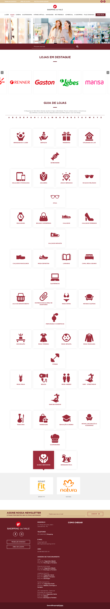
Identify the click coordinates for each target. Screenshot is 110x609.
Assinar (95, 514)
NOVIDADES (49, 14)
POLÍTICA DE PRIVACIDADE (41, 1)
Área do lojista (18, 546)
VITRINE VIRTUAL (39, 14)
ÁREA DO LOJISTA (25, 1)
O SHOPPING (78, 14)
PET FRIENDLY (59, 14)
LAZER (7, 14)
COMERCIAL (69, 14)
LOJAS (12, 14)
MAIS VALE (100, 14)
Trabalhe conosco (18, 542)
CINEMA (18, 14)
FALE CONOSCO (89, 14)
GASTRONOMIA (27, 14)
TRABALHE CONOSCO (10, 1)
